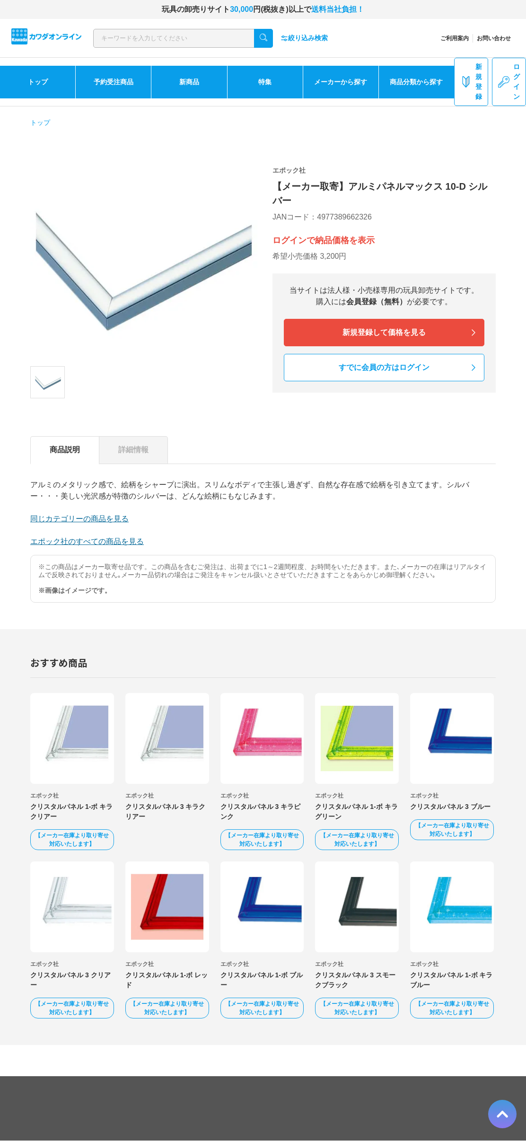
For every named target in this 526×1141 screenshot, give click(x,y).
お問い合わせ (494, 38)
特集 (265, 82)
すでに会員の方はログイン (384, 367)
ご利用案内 (454, 38)
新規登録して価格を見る (384, 332)
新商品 (189, 82)
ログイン (509, 81)
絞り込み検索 (304, 38)
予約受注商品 (113, 82)
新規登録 (471, 81)
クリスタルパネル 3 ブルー (450, 806)
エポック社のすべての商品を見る (87, 541)
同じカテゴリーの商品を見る (79, 519)
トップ (38, 82)
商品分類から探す (416, 82)
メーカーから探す (340, 82)
